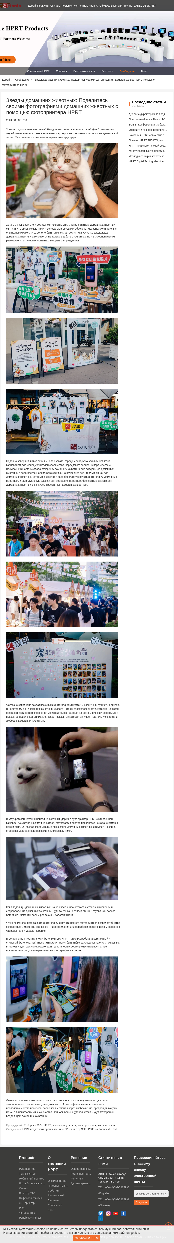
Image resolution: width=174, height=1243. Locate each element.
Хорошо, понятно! (87, 1238)
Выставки (107, 71)
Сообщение (127, 71)
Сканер (23, 1188)
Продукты (43, 5)
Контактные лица (84, 5)
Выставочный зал (84, 71)
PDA (22, 1207)
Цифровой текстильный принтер (32, 1198)
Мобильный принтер (31, 1178)
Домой (32, 5)
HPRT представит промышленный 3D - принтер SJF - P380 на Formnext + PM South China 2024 (80, 1129)
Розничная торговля (81, 1173)
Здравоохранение (81, 1183)
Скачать (55, 5)
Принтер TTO (27, 1193)
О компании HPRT (38, 71)
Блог (144, 71)
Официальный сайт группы (116, 5)
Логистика (77, 1178)
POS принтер (27, 1168)
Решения (67, 5)
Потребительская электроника (32, 1183)
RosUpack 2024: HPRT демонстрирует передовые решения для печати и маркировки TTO (78, 1125)
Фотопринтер (27, 1212)
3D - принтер (27, 1202)
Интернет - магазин (58, 1185)
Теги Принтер (27, 1173)
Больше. (138, 105)
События (61, 71)
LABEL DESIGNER (145, 5)
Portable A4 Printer (30, 1217)
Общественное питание (81, 1168)
